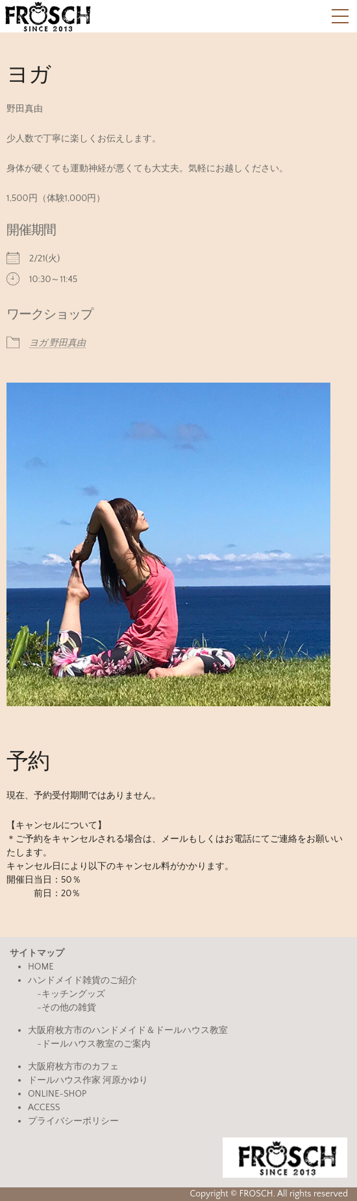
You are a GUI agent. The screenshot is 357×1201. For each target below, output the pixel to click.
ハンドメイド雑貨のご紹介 (82, 980)
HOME (41, 967)
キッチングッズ (73, 994)
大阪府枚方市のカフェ (73, 1067)
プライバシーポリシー (73, 1121)
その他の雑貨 (69, 1008)
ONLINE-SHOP (57, 1094)
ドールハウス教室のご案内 (96, 1044)
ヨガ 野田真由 (57, 343)
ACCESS (44, 1107)
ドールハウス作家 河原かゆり (88, 1080)
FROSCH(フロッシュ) (47, 16)
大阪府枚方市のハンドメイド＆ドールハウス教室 (128, 1030)
